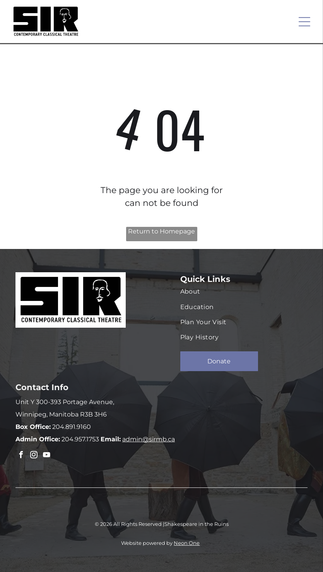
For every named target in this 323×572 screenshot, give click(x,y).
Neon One (187, 543)
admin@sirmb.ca (148, 439)
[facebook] (20, 455)
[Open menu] (304, 22)
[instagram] (33, 455)
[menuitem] (240, 291)
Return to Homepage (161, 231)
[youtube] (46, 455)
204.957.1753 (79, 439)
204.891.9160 (71, 426)
